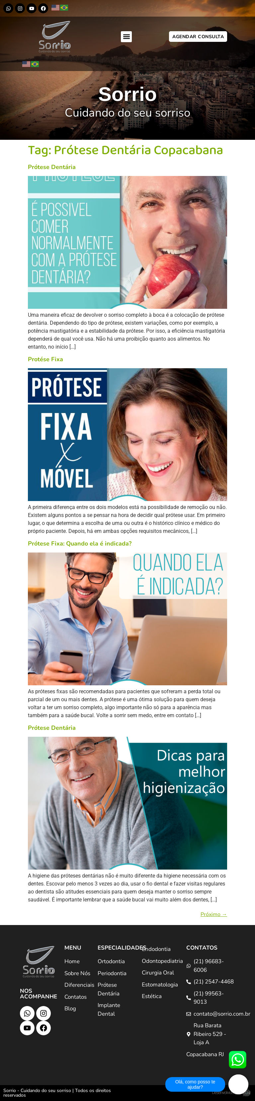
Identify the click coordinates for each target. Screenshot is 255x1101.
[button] (126, 36)
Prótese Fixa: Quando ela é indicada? (79, 544)
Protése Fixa (45, 359)
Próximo (214, 914)
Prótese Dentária (52, 167)
